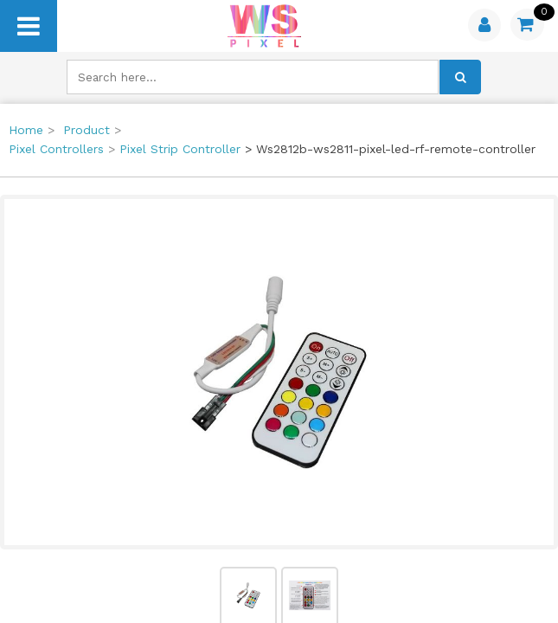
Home (26, 130)
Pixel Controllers (56, 149)
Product (86, 130)
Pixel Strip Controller (180, 149)
